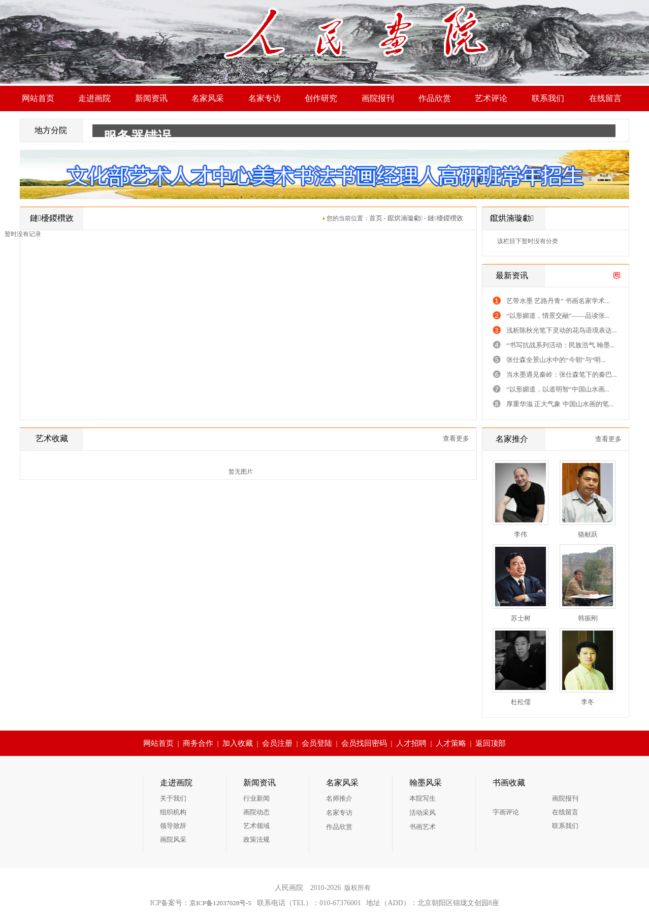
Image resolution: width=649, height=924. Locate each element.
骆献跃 (588, 534)
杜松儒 (521, 702)
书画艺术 (422, 827)
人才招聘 (411, 743)
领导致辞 (173, 826)
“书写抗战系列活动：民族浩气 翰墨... (560, 345)
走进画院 (94, 98)
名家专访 (264, 98)
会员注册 (277, 743)
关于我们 (173, 798)
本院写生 (422, 798)
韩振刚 (588, 618)
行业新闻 (256, 798)
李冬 (587, 702)
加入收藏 (237, 743)
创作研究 (321, 98)
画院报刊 (378, 98)
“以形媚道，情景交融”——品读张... (557, 315)
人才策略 (451, 743)
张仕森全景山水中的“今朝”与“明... (556, 360)
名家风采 (207, 98)
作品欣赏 (434, 98)
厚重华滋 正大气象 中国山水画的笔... (559, 404)
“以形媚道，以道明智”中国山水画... (557, 389)
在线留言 (605, 98)
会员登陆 (317, 743)
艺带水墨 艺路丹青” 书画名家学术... (558, 301)
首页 (375, 218)
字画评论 (506, 812)
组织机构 (173, 812)
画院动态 (256, 812)
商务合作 (198, 743)
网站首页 (38, 98)
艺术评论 (491, 98)
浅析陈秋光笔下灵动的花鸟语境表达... (561, 330)
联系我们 (548, 98)
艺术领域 (256, 826)
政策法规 (256, 839)
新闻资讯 (151, 98)
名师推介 (339, 798)
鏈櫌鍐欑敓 (445, 218)
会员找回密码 (364, 743)
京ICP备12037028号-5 (220, 903)
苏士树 (521, 618)
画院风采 (173, 839)
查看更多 (456, 438)
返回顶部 (490, 743)
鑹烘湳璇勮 (405, 218)
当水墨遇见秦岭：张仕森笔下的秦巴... (561, 374)
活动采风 (422, 812)
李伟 (520, 534)
